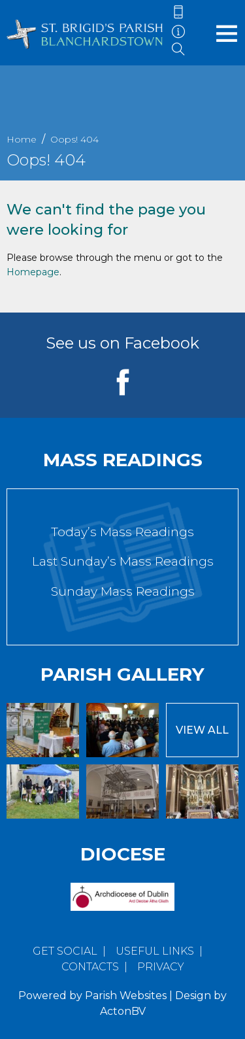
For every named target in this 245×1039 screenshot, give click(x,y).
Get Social (65, 951)
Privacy (160, 967)
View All (202, 730)
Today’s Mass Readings (122, 531)
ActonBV (123, 1011)
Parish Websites (126, 995)
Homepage (33, 272)
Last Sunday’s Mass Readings (123, 561)
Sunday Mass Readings (123, 591)
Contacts (90, 967)
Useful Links (155, 951)
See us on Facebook (122, 342)
